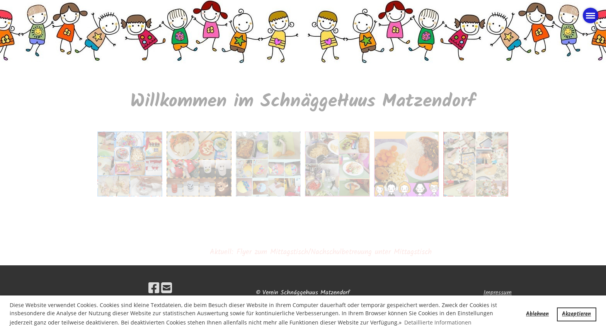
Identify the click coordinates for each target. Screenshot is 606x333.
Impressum (497, 292)
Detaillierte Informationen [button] (438, 322)
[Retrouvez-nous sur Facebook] (153, 289)
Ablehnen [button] (537, 314)
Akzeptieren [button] (576, 314)
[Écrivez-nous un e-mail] (166, 289)
